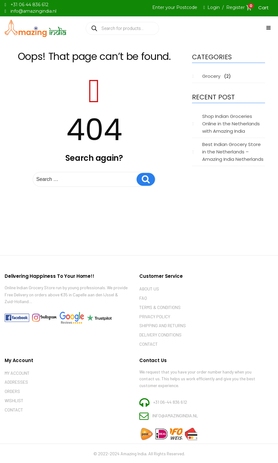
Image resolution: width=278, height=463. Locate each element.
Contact (148, 344)
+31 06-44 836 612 (170, 401)
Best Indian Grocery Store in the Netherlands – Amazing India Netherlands (233, 151)
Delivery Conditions (160, 334)
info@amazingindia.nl (175, 415)
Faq (143, 298)
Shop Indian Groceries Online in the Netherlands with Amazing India (231, 123)
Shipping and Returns (162, 325)
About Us (149, 288)
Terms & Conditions (160, 307)
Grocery (211, 76)
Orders (12, 391)
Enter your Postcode (174, 7)
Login (213, 7)
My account (17, 373)
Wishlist (14, 400)
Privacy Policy (154, 316)
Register (235, 7)
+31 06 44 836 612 (29, 4)
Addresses (16, 382)
